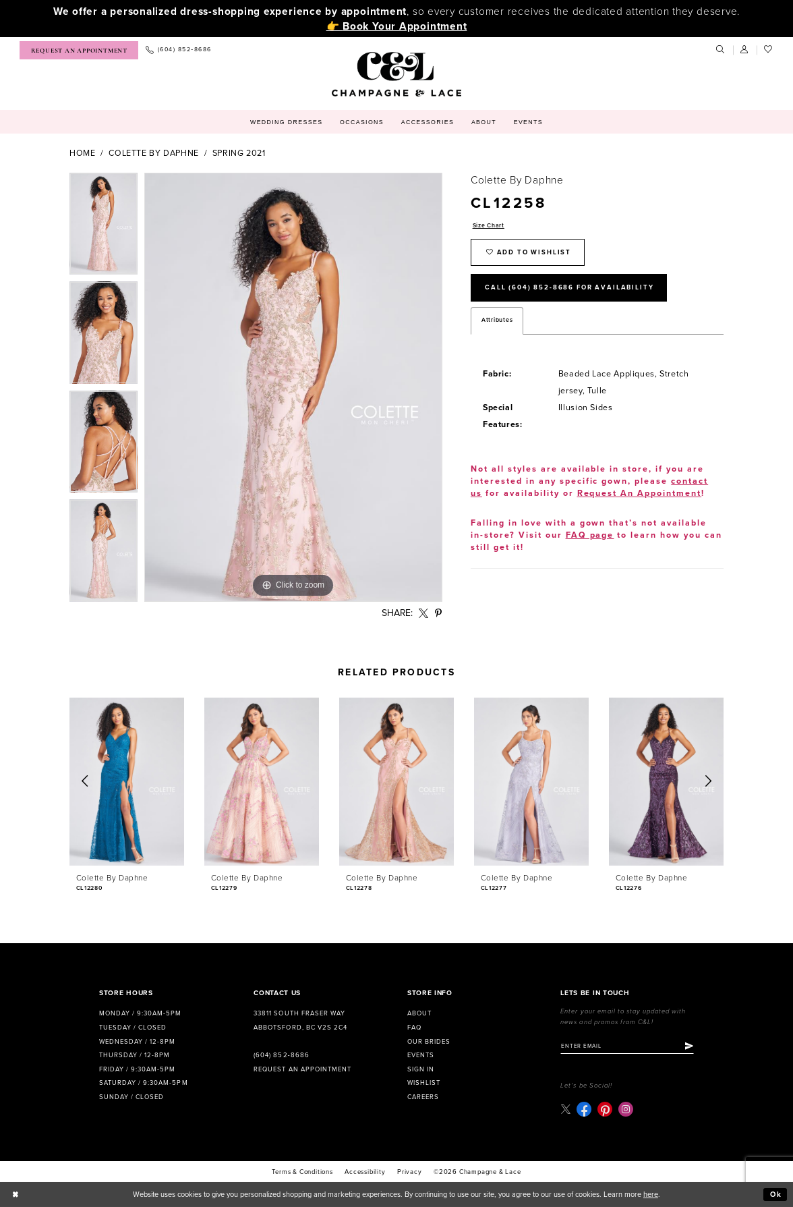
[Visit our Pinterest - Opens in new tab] (604, 1109)
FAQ (414, 1027)
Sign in (420, 1069)
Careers (423, 1097)
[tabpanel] (103, 227)
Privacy (409, 1172)
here (650, 1194)
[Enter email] (627, 1046)
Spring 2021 (239, 153)
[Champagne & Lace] (396, 74)
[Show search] (721, 49)
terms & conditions (302, 1172)
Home (82, 153)
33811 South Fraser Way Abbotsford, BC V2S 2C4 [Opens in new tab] (300, 1020)
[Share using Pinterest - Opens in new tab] (438, 613)
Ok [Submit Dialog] (776, 1194)
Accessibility (365, 1172)
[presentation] (126, 782)
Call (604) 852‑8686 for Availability (569, 287)
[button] (745, 49)
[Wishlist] (769, 49)
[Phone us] (178, 50)
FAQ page (590, 535)
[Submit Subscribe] (689, 1046)
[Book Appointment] (79, 50)
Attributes (496, 320)
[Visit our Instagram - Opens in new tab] (625, 1109)
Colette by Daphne (154, 153)
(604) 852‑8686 (281, 1055)
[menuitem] (79, 50)
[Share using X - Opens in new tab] (424, 613)
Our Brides (428, 1042)
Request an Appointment (302, 1069)
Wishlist (423, 1083)
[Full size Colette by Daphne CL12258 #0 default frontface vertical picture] (293, 387)
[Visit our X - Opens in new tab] (565, 1109)
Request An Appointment (639, 493)
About (419, 1013)
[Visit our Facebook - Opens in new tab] (584, 1109)
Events (420, 1055)
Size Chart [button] (488, 225)
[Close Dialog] (15, 1195)
